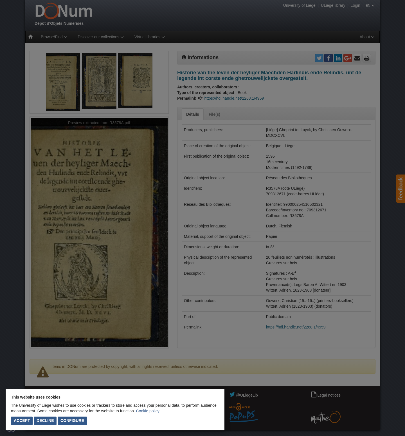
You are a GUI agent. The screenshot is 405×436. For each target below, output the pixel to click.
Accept (22, 420)
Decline (45, 420)
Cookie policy (147, 411)
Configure (72, 420)
